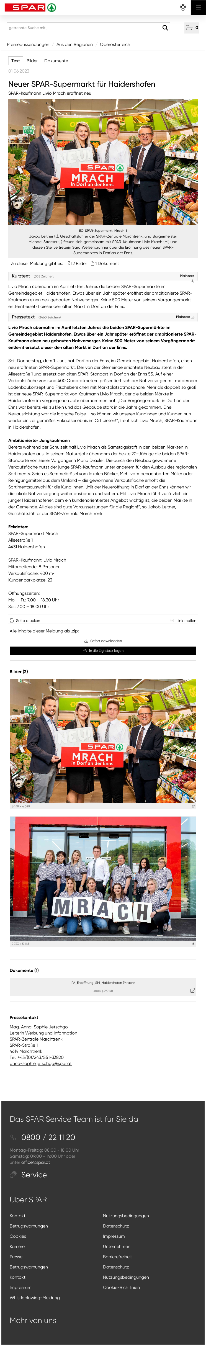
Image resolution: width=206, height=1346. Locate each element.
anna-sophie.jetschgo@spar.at (41, 1063)
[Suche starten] (165, 28)
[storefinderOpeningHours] (183, 7)
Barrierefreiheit (117, 1256)
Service (28, 1174)
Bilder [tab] (32, 60)
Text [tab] (15, 60)
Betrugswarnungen (29, 1226)
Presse (16, 1256)
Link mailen (186, 620)
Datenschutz (116, 1226)
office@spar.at (35, 1162)
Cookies (18, 1236)
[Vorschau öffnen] (103, 162)
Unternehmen (116, 1246)
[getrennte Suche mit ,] (88, 27)
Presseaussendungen (28, 44)
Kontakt (17, 1215)
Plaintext (185, 317)
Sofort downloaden (103, 641)
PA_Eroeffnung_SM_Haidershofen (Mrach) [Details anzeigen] (103, 983)
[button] (191, 28)
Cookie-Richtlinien (121, 1287)
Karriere (17, 1246)
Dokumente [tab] (56, 60)
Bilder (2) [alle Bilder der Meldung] (19, 671)
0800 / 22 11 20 (42, 1137)
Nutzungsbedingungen (126, 1215)
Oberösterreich (115, 44)
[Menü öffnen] (198, 7)
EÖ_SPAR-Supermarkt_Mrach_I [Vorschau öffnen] (103, 231)
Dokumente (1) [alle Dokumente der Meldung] (24, 970)
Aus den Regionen (74, 44)
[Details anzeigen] (193, 807)
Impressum (114, 1236)
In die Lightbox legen (103, 650)
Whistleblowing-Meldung (35, 1297)
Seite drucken (28, 620)
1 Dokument (107, 263)
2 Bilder (80, 263)
